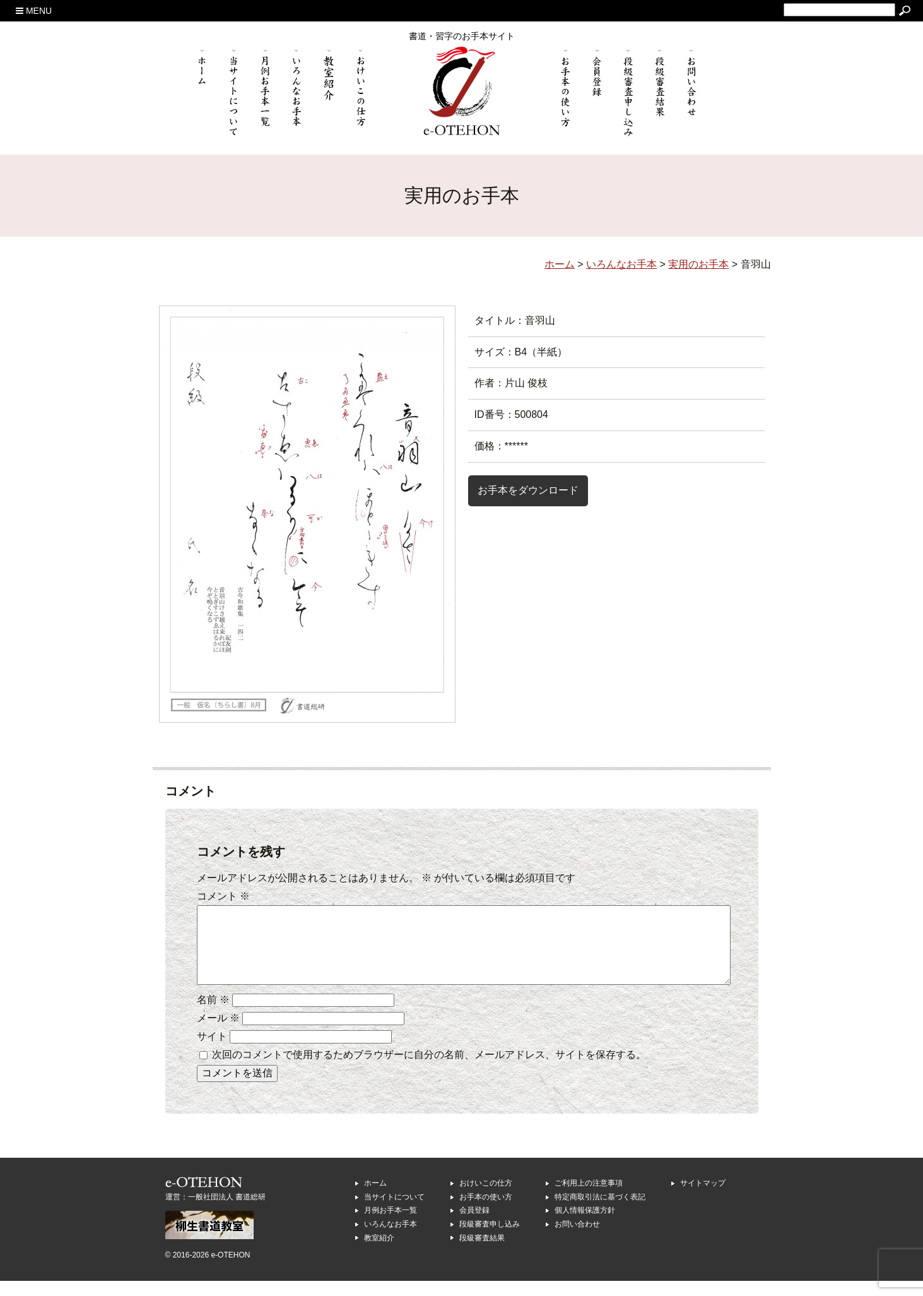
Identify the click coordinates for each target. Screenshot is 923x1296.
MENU (34, 11)
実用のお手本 (698, 264)
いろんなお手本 (390, 1239)
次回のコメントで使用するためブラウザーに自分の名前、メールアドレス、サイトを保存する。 (429, 1069)
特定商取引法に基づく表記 (600, 1212)
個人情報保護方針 (585, 1225)
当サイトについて (394, 1212)
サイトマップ (703, 1198)
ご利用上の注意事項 (589, 1198)
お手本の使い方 (485, 1212)
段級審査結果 (482, 1253)
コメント (223, 896)
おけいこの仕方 (485, 1198)
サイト (212, 1051)
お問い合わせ (577, 1239)
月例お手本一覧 (390, 1225)
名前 (213, 1014)
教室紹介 (379, 1253)
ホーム (375, 1198)
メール (218, 1033)
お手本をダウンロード (528, 490)
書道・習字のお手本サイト (462, 36)
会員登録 (474, 1225)
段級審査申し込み (489, 1239)
